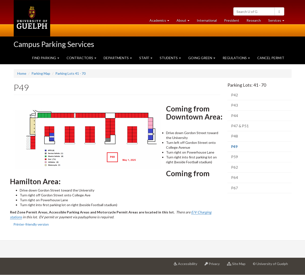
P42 (234, 95)
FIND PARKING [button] (45, 58)
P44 (234, 115)
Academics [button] (161, 21)
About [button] (185, 21)
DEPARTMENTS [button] (118, 58)
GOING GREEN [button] (201, 58)
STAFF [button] (145, 58)
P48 (234, 136)
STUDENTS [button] (170, 58)
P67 (234, 188)
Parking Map (40, 73)
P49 (241, 148)
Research (255, 21)
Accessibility (187, 265)
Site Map (238, 265)
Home (21, 73)
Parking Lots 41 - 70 (70, 73)
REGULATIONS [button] (236, 58)
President (231, 20)
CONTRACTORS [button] (81, 58)
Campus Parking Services (54, 44)
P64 (234, 177)
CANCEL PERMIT (270, 58)
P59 (234, 157)
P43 (234, 105)
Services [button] (278, 21)
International (207, 20)
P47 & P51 (240, 126)
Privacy (214, 265)
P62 (234, 167)
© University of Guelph (270, 264)
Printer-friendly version (31, 224)
